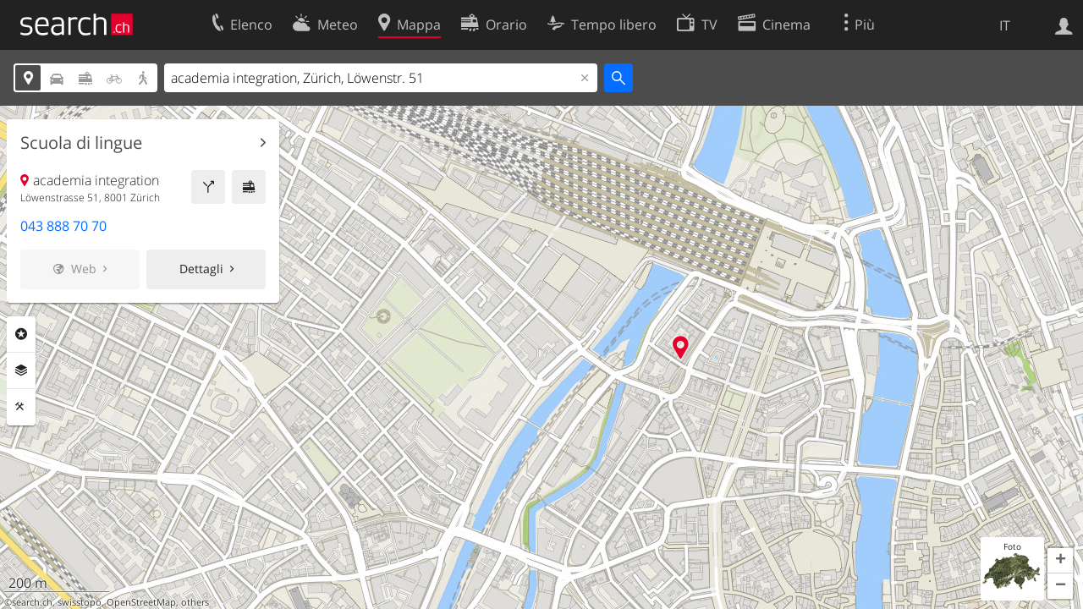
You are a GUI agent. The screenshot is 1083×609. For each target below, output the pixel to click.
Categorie (21, 334)
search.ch (32, 602)
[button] (1060, 560)
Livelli (21, 370)
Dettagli (201, 269)
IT (1004, 25)
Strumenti (21, 407)
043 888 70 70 (63, 226)
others (195, 602)
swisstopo (80, 602)
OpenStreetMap (141, 602)
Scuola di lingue (81, 143)
